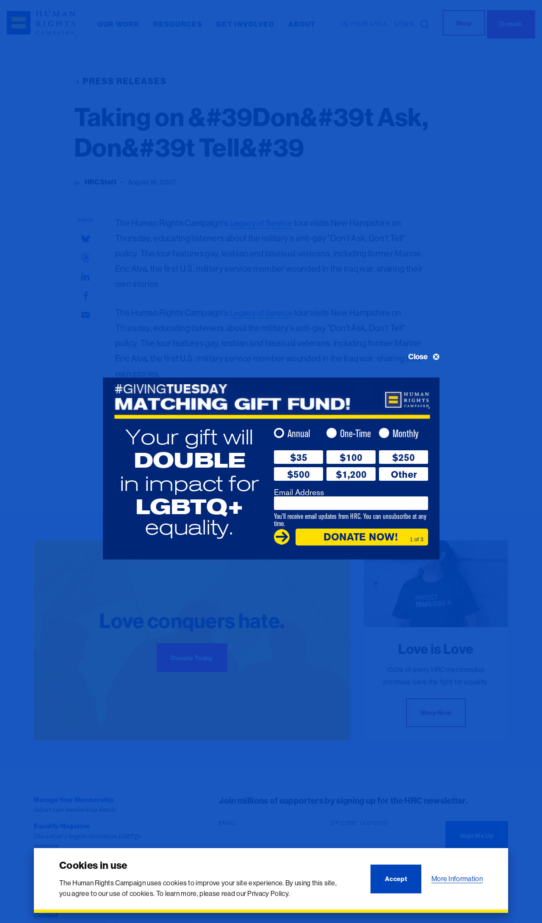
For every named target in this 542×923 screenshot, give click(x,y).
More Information (457, 878)
